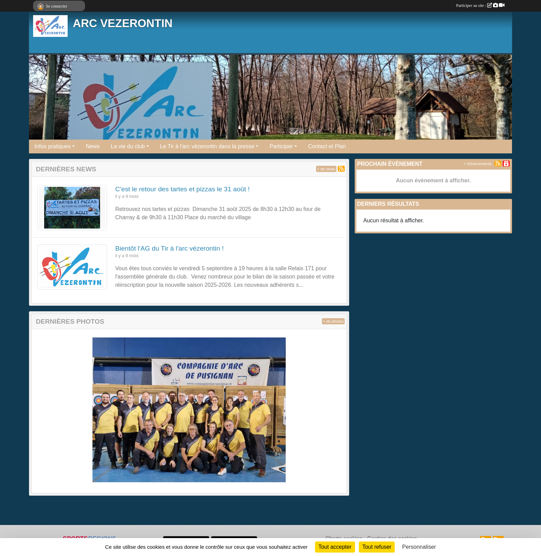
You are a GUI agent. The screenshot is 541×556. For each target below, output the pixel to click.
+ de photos (333, 321)
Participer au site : (480, 5)
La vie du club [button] (128, 146)
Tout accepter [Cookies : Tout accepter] (335, 547)
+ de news (326, 169)
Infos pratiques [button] (53, 146)
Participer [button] (281, 146)
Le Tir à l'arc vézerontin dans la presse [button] (207, 146)
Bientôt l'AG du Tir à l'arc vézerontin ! (169, 248)
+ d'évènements (478, 164)
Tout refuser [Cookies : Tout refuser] (376, 547)
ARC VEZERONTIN (123, 23)
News (93, 146)
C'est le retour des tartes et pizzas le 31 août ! (182, 189)
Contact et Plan (327, 146)
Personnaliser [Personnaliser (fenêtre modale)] (419, 547)
